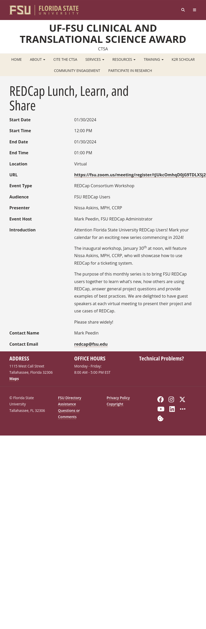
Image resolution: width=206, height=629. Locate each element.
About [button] (37, 59)
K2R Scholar (183, 59)
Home (16, 59)
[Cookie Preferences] (160, 417)
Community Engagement (77, 70)
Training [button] (154, 59)
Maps (14, 378)
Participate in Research (130, 70)
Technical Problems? (161, 358)
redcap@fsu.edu (91, 344)
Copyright (115, 404)
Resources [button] (124, 59)
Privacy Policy (118, 397)
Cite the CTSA (65, 59)
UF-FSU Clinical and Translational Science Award (103, 33)
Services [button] (94, 59)
